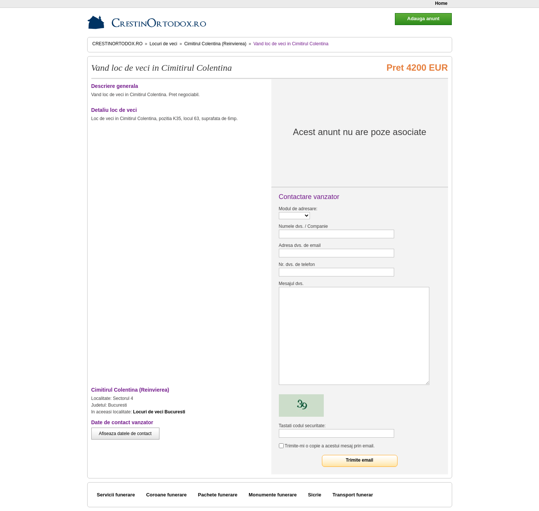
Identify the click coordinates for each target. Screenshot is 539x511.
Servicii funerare (116, 495)
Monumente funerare (273, 495)
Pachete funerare (218, 495)
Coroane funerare (166, 495)
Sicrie (314, 495)
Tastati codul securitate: (302, 425)
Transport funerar (352, 495)
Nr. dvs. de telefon (297, 264)
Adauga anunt (423, 18)
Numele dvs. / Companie (303, 226)
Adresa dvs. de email (300, 245)
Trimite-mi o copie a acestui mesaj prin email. (330, 446)
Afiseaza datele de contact (125, 433)
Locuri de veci (163, 43)
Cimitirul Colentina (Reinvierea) (215, 43)
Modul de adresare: (298, 208)
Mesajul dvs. (291, 283)
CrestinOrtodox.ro (117, 43)
